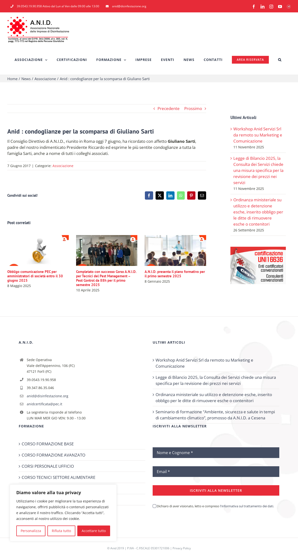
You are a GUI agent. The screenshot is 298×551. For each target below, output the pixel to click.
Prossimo (193, 108)
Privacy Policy (182, 548)
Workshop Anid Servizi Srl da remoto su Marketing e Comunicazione (257, 135)
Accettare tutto (94, 530)
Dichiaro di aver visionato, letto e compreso (215, 506)
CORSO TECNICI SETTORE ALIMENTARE (58, 477)
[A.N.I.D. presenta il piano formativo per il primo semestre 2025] (175, 238)
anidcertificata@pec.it (44, 404)
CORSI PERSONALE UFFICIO (48, 466)
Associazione (63, 165)
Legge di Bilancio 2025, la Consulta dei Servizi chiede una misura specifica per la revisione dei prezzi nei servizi (258, 170)
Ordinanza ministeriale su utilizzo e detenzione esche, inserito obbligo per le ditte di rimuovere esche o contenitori (258, 212)
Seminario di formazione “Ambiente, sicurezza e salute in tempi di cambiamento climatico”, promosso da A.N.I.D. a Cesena (215, 415)
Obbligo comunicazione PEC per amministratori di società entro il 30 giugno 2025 (35, 276)
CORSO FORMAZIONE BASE (48, 444)
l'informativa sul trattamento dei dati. (246, 506)
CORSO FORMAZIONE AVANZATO (53, 455)
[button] (279, 59)
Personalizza (31, 530)
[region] (63, 512)
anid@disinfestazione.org (47, 396)
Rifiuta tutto (61, 530)
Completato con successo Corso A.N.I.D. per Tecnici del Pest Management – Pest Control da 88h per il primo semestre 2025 (106, 278)
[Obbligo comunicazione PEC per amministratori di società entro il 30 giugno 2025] (38, 238)
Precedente (169, 108)
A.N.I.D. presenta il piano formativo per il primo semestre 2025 (175, 273)
